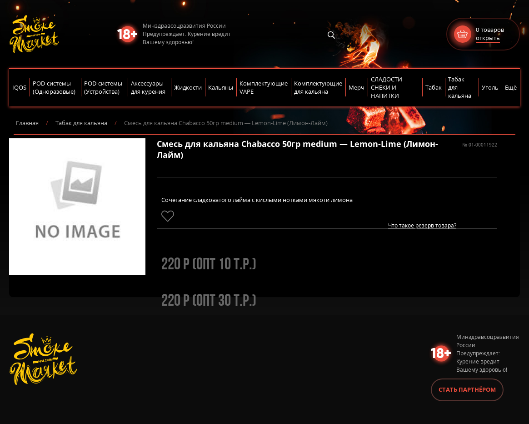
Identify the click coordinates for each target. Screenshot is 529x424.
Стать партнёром (467, 389)
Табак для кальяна (81, 123)
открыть (488, 38)
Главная (27, 123)
